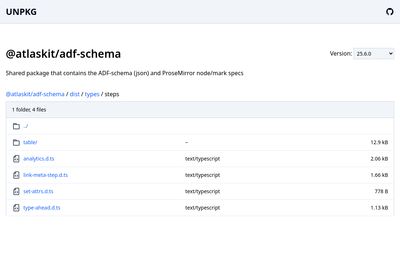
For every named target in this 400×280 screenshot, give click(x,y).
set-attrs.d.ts (39, 191)
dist (74, 94)
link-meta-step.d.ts (46, 174)
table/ (30, 142)
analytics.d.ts (39, 158)
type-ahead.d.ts (42, 207)
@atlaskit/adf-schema (35, 94)
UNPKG (21, 11)
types (92, 94)
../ (26, 125)
